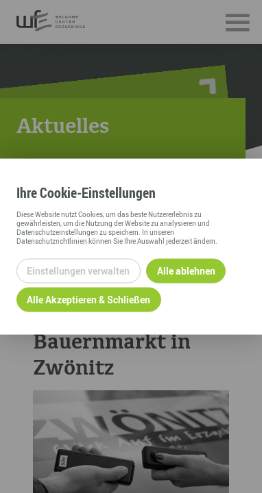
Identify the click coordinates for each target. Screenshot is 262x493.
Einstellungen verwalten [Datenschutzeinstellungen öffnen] (78, 270)
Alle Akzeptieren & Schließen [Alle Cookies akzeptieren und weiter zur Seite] (88, 299)
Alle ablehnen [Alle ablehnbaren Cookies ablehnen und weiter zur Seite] (186, 270)
